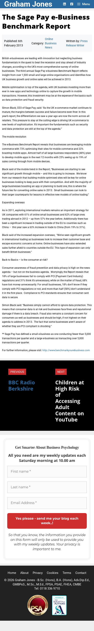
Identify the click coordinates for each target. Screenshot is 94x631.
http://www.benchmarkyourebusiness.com (66, 350)
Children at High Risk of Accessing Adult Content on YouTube (69, 401)
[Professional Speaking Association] (38, 614)
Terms (67, 573)
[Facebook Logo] (71, 4)
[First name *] (47, 471)
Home (12, 573)
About (24, 573)
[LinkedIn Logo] (64, 4)
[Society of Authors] (59, 614)
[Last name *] (47, 487)
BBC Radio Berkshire (21, 385)
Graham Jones (28, 4)
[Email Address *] (47, 503)
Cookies (52, 573)
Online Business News (51, 43)
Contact (80, 573)
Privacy (38, 573)
